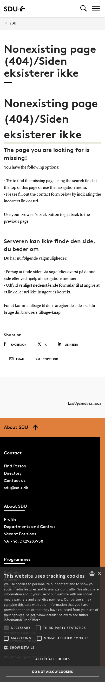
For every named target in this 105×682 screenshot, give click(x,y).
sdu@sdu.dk (16, 487)
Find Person (15, 466)
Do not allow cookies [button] (52, 672)
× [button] (99, 574)
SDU (13, 23)
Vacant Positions (20, 533)
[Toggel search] (83, 8)
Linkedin (68, 344)
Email (16, 359)
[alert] (52, 624)
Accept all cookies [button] (52, 659)
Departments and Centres (29, 526)
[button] (6, 628)
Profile (10, 519)
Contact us (14, 480)
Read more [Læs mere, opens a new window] (32, 620)
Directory (13, 473)
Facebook (15, 344)
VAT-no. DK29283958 (23, 541)
